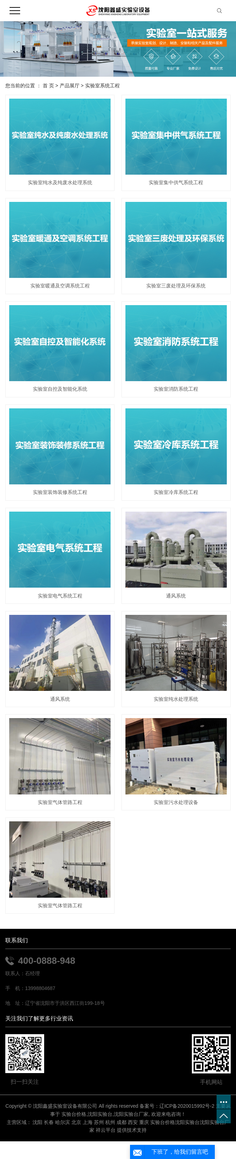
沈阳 (37, 1122)
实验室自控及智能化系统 (60, 389)
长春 (49, 1122)
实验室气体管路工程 (60, 802)
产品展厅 (69, 85)
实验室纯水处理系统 (176, 699)
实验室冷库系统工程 (176, 492)
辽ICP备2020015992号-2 (186, 1106)
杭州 (110, 1122)
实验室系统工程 (102, 85)
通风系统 (176, 596)
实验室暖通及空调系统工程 (60, 286)
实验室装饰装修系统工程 (60, 492)
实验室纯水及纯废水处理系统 (60, 182)
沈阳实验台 (100, 1114)
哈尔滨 (62, 1122)
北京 (76, 1122)
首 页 (48, 85)
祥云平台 (106, 1130)
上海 (88, 1122)
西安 (133, 1122)
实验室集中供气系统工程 (176, 182)
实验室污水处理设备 (176, 802)
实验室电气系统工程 (60, 596)
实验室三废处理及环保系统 (176, 286)
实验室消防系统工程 (176, 389)
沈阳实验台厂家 (131, 1114)
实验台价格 (73, 1114)
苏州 (99, 1122)
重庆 (144, 1122)
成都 (121, 1122)
